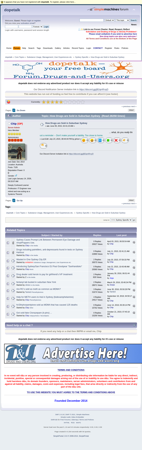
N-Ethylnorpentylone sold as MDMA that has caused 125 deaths (46, 305)
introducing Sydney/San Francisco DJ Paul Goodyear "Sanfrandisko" (49, 266)
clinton (28, 285)
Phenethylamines (37, 292)
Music (31, 269)
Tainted (28, 292)
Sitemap (75, 420)
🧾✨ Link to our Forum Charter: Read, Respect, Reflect (104, 29)
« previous (126, 106)
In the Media (33, 246)
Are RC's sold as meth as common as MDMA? (38, 289)
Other (31, 308)
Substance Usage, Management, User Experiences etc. (52, 262)
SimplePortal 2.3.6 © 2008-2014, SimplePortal (71, 436)
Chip (14, 123)
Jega (112, 278)
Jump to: (106, 220)
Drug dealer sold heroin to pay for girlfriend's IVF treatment (44, 274)
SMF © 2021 (70, 414)
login (29, 21)
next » (133, 106)
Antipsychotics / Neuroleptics (39, 316)
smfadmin (29, 262)
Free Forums (65, 420)
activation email (27, 23)
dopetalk (12, 10)
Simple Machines (82, 414)
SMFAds (54, 420)
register (37, 21)
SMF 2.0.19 (59, 414)
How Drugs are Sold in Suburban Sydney (66, 123)
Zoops (112, 285)
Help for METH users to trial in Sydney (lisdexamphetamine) (45, 297)
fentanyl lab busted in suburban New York (36, 282)
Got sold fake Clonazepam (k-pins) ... (34, 313)
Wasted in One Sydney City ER (31, 259)
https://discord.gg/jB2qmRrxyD (93, 89)
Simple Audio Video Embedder (72, 417)
